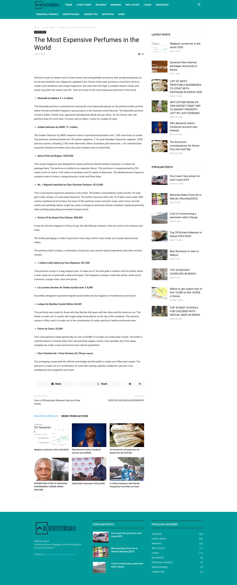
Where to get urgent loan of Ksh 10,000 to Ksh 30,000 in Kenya (186, 292)
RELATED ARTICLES (46, 416)
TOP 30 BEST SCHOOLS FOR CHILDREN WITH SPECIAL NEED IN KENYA (185, 311)
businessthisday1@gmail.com (61, 554)
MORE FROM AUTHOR (74, 416)
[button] (199, 4)
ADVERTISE (108, 14)
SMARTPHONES (71, 14)
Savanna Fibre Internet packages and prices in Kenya (183, 66)
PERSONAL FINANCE (47, 14)
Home (37, 27)
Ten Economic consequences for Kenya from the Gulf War (184, 145)
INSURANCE (162, 4)
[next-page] (41, 496)
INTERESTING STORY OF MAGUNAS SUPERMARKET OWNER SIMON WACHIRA (50, 486)
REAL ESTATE (132, 4)
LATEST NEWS (83, 4)
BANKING (116, 4)
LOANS (147, 4)
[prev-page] (36, 496)
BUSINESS (101, 4)
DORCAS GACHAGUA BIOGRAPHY (126, 400)
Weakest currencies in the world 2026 (51, 449)
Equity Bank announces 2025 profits (88, 483)
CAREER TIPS (90, 14)
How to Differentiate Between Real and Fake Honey (57, 402)
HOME (68, 4)
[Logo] (48, 5)
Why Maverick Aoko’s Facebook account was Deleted (183, 127)
